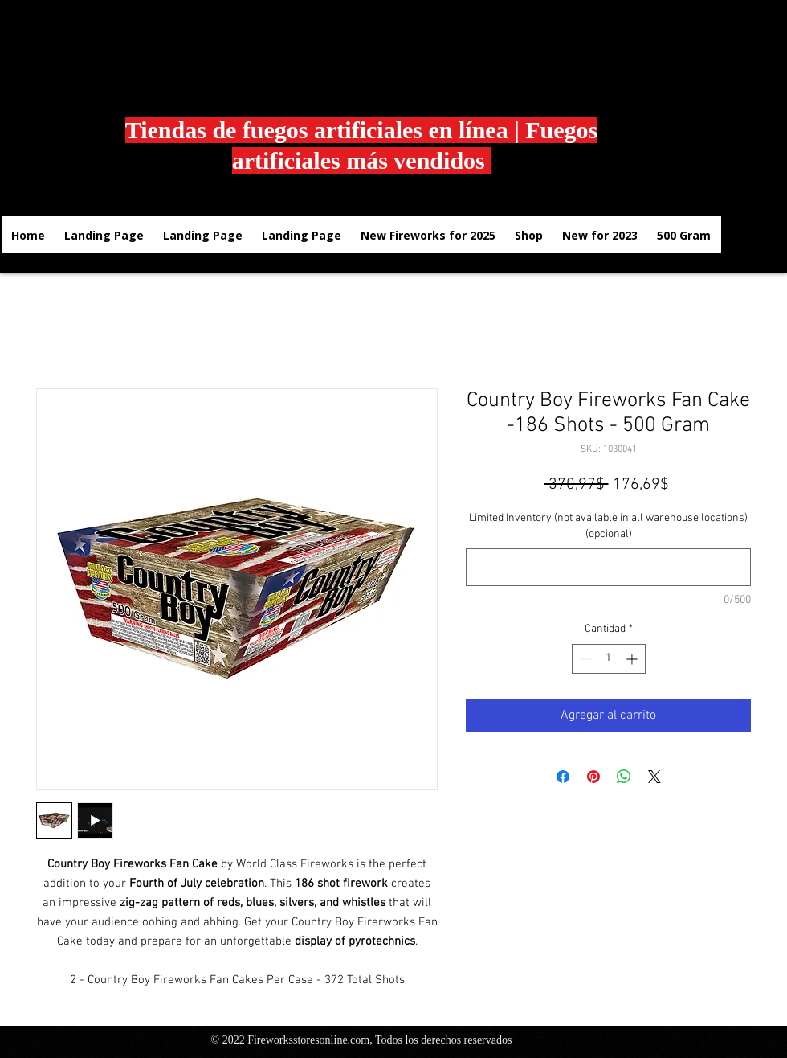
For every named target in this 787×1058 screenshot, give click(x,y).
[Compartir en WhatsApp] (624, 776)
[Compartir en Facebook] (563, 776)
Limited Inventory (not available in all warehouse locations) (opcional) (608, 526)
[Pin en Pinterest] (593, 776)
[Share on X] (654, 776)
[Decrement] (584, 659)
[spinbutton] (608, 659)
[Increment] (633, 659)
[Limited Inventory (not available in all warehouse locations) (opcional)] (608, 567)
